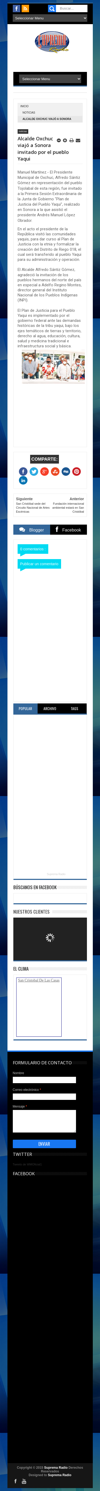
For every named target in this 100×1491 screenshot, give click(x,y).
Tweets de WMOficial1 (27, 1164)
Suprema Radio (56, 874)
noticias (29, 112)
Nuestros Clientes (31, 911)
